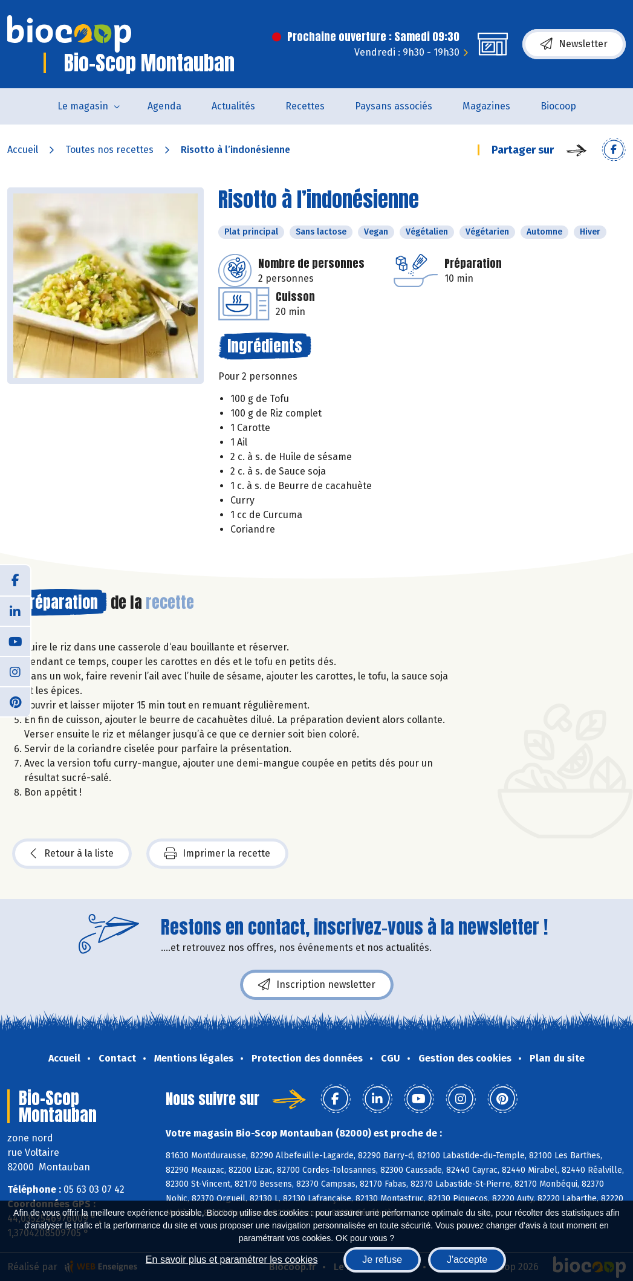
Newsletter (574, 44)
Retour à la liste (72, 854)
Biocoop (558, 106)
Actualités (233, 106)
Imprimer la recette (217, 854)
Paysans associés (393, 106)
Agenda (164, 106)
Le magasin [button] (82, 106)
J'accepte (467, 1259)
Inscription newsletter (316, 985)
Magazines (486, 106)
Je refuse (382, 1259)
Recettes (305, 106)
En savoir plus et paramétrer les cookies (232, 1259)
